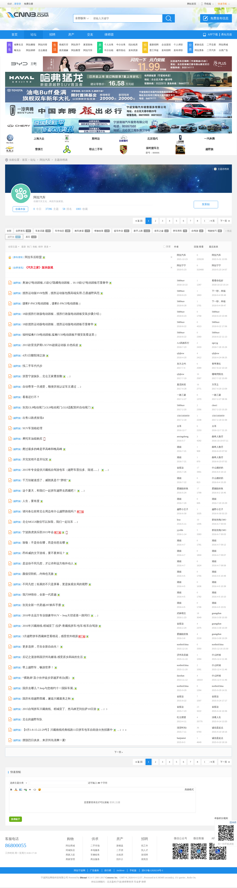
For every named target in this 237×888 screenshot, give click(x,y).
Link (25, 789)
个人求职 (178, 44)
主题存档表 (223, 169)
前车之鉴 (161, 231)
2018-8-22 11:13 (219, 337)
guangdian (216, 613)
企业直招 (166, 44)
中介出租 (108, 50)
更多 (46, 246)
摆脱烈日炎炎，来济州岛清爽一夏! (44, 740)
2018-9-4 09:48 (219, 295)
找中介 (119, 859)
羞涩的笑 (181, 384)
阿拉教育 (75, 50)
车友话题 (43, 231)
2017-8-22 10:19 (219, 368)
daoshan (180, 675)
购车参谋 (82, 231)
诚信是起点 (217, 727)
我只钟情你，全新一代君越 (39, 594)
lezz (178, 519)
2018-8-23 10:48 (219, 316)
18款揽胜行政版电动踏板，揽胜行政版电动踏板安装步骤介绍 (60, 313)
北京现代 (152, 138)
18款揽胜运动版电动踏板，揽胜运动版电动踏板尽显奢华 (57, 324)
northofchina (182, 644)
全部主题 (12, 246)
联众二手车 (95, 149)
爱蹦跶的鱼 (182, 488)
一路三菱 (181, 395)
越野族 (209, 149)
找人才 (144, 850)
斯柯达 (96, 138)
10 (198, 519)
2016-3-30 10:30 (219, 617)
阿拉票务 (199, 50)
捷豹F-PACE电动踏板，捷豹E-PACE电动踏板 (50, 303)
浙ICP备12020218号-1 (152, 870)
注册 (118, 802)
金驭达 (180, 467)
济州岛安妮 (182, 655)
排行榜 (107, 870)
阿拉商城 (223, 44)
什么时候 (216, 655)
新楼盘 (119, 845)
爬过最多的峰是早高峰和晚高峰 (42, 449)
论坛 (33, 34)
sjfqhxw (180, 353)
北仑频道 (42, 50)
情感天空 (63, 44)
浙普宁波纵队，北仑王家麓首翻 (42, 376)
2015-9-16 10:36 (219, 711)
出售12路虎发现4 (33, 417)
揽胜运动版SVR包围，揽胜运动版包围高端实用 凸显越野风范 (61, 293)
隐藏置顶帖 (171, 257)
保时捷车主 (152, 148)
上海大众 (39, 138)
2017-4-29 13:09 (219, 389)
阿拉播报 (30, 44)
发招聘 (144, 854)
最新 (23, 246)
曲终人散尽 (217, 436)
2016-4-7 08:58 (219, 565)
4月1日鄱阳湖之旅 (33, 355)
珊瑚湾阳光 (217, 374)
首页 (15, 34)
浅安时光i (182, 727)
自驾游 (197, 231)
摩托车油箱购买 (32, 438)
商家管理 (70, 859)
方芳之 (215, 384)
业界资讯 (23, 231)
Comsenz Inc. (111, 877)
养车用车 (180, 231)
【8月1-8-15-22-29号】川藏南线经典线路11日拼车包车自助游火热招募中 (67, 729)
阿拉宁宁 (181, 265)
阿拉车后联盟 (33, 257)
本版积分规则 (221, 818)
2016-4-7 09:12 (219, 545)
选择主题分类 (17, 783)
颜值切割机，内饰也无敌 (38, 573)
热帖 (35, 246)
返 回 (140, 220)
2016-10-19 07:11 (220, 441)
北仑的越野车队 (32, 719)
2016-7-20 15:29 (219, 503)
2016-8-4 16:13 (219, 472)
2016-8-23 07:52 (219, 451)
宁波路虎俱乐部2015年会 (38, 532)
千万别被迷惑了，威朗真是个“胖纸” (44, 480)
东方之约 (181, 363)
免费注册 (28, 3)
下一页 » (118, 752)
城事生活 (18, 44)
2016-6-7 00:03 (219, 524)
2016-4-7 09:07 (219, 555)
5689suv (181, 280)
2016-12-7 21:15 (219, 430)
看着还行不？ (31, 397)
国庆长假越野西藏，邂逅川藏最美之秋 (46, 698)
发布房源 (133, 50)
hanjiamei (181, 738)
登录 (112, 802)
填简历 (144, 859)
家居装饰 (87, 44)
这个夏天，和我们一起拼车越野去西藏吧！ (49, 490)
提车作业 (121, 231)
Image (20, 789)
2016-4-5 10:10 (219, 597)
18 (198, 613)
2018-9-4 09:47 (219, 305)
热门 (29, 246)
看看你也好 (217, 280)
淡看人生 (216, 717)
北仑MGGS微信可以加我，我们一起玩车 (47, 521)
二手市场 (95, 845)
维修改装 (102, 231)
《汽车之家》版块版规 (39, 267)
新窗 (168, 246)
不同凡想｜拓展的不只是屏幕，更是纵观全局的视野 (55, 584)
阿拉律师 (30, 50)
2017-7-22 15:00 (219, 378)
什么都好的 (217, 467)
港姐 (179, 447)
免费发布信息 (219, 18)
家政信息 (199, 44)
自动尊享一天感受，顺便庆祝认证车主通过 (49, 386)
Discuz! (83, 877)
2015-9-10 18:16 (219, 732)
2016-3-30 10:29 (219, 628)
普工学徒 (154, 50)
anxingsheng (182, 436)
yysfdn (180, 530)
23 (198, 707)
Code (35, 789)
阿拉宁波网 (79, 870)
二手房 (119, 850)
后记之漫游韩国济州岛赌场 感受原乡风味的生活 (52, 656)
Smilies (39, 789)
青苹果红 (216, 363)
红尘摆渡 (181, 717)
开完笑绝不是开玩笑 (35, 459)
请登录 (17, 3)
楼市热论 (120, 50)
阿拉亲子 (75, 44)
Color (16, 789)
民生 (9, 47)
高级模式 (189, 789)
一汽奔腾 (209, 138)
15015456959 (183, 415)
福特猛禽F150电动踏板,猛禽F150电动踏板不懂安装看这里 (58, 334)
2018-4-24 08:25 (219, 357)
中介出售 (120, 44)
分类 (190, 47)
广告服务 (94, 870)
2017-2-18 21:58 (219, 420)
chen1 (214, 405)
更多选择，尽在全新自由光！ (40, 646)
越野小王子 (182, 509)
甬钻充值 (226, 34)
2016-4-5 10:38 (219, 586)
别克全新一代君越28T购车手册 (41, 604)
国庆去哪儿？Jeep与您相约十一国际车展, (48, 688)
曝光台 (17, 50)
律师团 (109, 34)
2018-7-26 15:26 (219, 347)
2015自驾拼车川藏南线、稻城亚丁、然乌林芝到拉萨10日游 (59, 708)
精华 (40, 246)
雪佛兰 (39, 149)
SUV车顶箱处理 (32, 428)
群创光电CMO (219, 519)
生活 (54, 47)
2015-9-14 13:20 (219, 721)
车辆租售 (95, 854)
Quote (30, 789)
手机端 (207, 3)
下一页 (223, 220)
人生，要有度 (31, 501)
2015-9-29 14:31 (219, 690)
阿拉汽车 (87, 50)
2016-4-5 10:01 (219, 607)
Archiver (120, 870)
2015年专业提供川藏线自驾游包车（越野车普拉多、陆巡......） (61, 469)
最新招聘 (154, 44)
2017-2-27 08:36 (219, 399)
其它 (31, 237)
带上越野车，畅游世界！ (38, 667)
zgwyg (215, 343)
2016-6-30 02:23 (219, 513)
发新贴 (206, 204)
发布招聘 (166, 50)
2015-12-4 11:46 (219, 659)
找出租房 (133, 44)
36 (198, 727)
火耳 (179, 426)
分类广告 (223, 50)
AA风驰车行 (183, 343)
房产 (71, 34)
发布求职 (178, 50)
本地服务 (95, 850)
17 (198, 467)
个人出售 (108, 44)
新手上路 (142, 231)
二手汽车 (211, 50)
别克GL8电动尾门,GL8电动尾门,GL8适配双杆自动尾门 (56, 407)
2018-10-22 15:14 (220, 285)
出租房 (119, 854)
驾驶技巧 (215, 231)
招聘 (52, 34)
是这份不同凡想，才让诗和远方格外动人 (48, 563)
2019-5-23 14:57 (219, 269)
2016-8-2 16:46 (219, 493)
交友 (90, 34)
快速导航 (222, 3)
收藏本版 (20, 209)
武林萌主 (181, 613)
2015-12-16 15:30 (220, 649)
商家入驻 (70, 854)
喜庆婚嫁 (63, 50)
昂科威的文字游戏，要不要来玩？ (43, 553)
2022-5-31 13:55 (219, 259)
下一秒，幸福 (218, 291)
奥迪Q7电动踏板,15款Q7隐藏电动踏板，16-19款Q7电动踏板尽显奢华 (65, 282)
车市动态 (62, 231)
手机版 (133, 870)
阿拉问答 (42, 44)
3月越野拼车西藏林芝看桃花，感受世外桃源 (50, 636)
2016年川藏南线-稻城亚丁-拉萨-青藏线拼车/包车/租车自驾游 (60, 625)
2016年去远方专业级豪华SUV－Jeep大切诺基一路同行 (56, 615)
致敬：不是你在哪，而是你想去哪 (43, 542)
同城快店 (70, 850)
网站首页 (191, 3)
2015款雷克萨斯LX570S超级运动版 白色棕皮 (50, 345)
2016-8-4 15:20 (219, 482)
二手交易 (211, 44)
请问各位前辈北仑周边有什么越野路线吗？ (49, 511)
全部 (9, 231)
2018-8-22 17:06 (219, 326)
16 (198, 374)
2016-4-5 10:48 (219, 576)
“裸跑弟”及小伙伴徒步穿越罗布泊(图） (46, 677)
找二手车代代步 (32, 365)
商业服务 (95, 859)
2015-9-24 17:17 (219, 701)
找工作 (144, 845)
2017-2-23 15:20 (219, 409)
